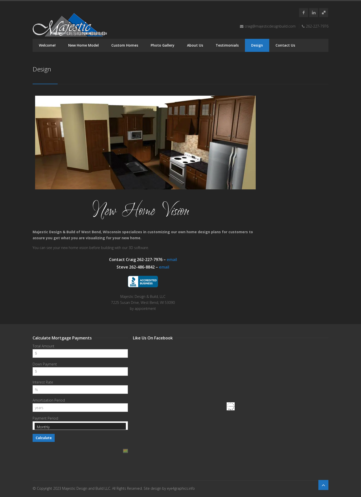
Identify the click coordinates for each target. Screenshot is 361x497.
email (172, 259)
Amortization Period (49, 400)
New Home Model (83, 45)
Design (257, 45)
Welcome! (47, 45)
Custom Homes (124, 45)
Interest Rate (43, 382)
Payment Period (45, 418)
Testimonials (227, 45)
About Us (195, 45)
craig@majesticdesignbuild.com (270, 26)
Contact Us (285, 45)
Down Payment (45, 364)
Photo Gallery (162, 45)
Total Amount (43, 346)
